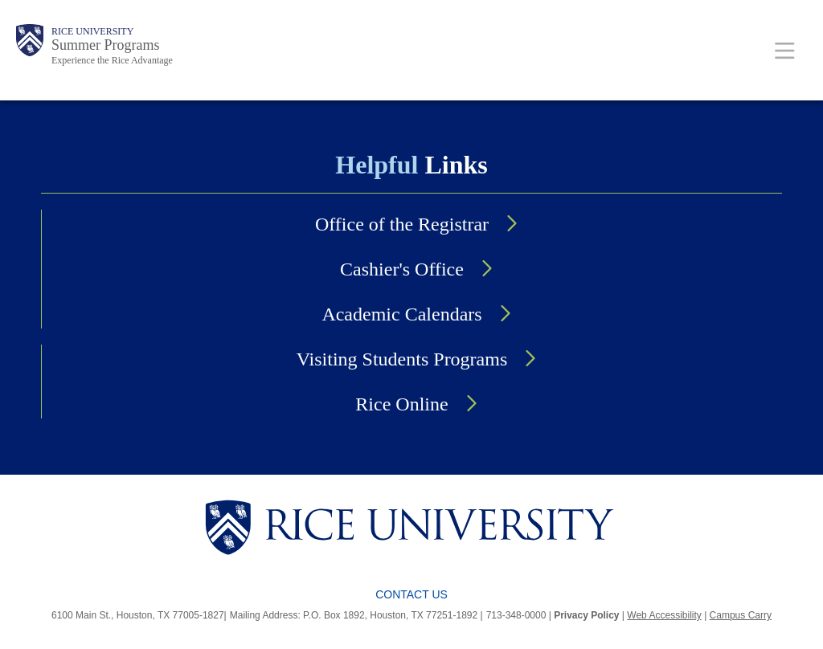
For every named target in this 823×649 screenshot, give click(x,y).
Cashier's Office (402, 269)
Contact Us (411, 594)
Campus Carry (741, 615)
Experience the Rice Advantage (112, 60)
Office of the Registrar (402, 224)
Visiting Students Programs (402, 359)
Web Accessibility (664, 615)
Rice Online (401, 404)
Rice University (92, 31)
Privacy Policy (586, 615)
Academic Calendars (401, 314)
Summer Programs (105, 45)
